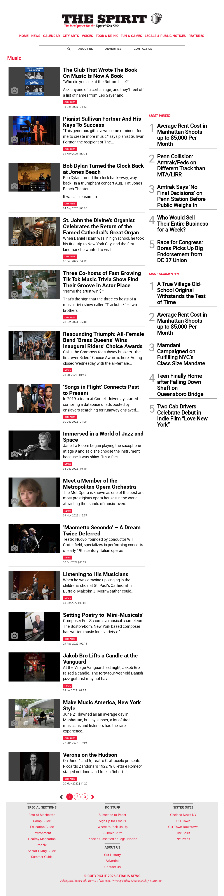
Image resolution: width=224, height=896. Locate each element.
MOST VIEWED (159, 115)
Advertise (113, 49)
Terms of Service (99, 881)
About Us (85, 49)
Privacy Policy (121, 881)
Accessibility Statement (148, 881)
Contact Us (143, 49)
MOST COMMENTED (164, 274)
